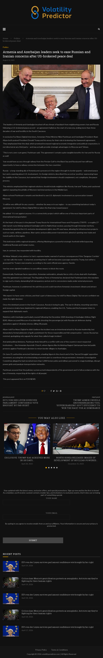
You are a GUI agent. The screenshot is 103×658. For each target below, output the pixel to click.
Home (5, 38)
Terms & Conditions (59, 650)
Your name (51, 501)
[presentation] (23, 532)
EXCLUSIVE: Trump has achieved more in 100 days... (27, 459)
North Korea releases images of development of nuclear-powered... (76, 459)
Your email (51, 516)
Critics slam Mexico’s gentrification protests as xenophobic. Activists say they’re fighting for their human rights (60, 579)
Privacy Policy (41, 650)
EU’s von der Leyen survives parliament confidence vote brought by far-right (58, 562)
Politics (17, 38)
